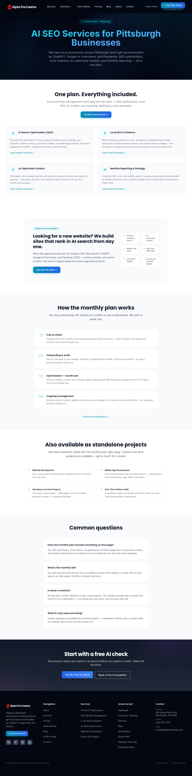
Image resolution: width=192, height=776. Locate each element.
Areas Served (49, 726)
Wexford (122, 721)
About (118, 6)
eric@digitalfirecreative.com (169, 730)
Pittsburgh (123, 710)
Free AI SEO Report (90, 736)
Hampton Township (127, 742)
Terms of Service (179, 763)
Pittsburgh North (126, 747)
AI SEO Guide (49, 736)
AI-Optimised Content (91, 726)
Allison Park (124, 736)
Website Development (91, 731)
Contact (130, 6)
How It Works (83, 6)
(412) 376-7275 (163, 722)
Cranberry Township (128, 715)
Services (51, 6)
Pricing (98, 6)
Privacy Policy (162, 763)
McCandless (124, 731)
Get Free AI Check (17, 733)
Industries (66, 6)
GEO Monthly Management (94, 715)
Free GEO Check (173, 5)
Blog (108, 6)
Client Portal (151, 6)
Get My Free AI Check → (96, 114)
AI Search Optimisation (92, 710)
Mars (120, 726)
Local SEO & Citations (91, 721)
